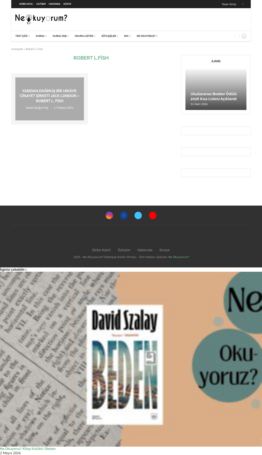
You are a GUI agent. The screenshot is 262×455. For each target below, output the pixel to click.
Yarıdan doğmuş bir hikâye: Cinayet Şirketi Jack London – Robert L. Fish (49, 96)
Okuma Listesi (84, 36)
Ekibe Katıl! (26, 4)
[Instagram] (109, 215)
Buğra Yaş (41, 108)
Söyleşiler (109, 36)
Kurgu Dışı (60, 36)
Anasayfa (17, 49)
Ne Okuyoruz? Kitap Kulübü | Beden (28, 449)
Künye (67, 4)
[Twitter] (138, 215)
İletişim (41, 4)
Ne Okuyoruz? (146, 36)
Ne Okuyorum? (178, 257)
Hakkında (54, 4)
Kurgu (40, 36)
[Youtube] (152, 215)
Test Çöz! (21, 36)
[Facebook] (124, 215)
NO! (126, 36)
